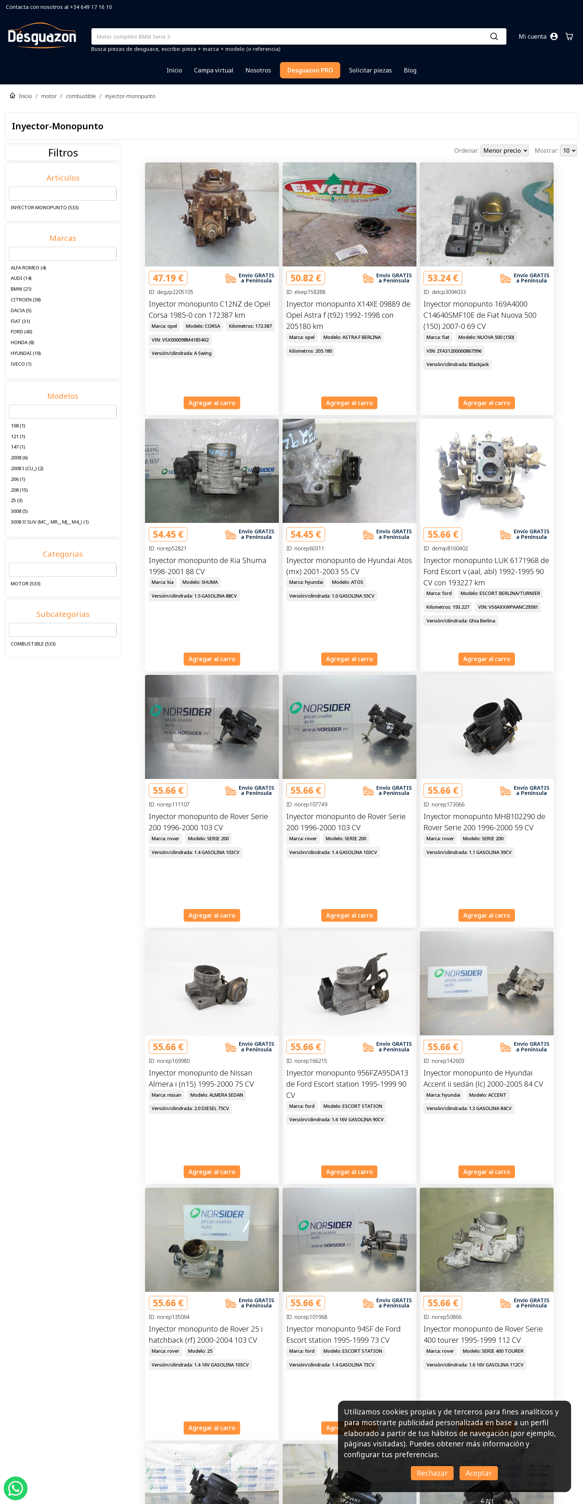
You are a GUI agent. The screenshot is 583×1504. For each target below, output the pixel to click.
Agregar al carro (212, 403)
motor (49, 96)
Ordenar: (467, 150)
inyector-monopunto (130, 96)
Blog (410, 70)
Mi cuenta (533, 36)
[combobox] (14, 193)
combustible (81, 96)
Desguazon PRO (310, 70)
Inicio (174, 70)
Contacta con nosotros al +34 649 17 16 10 (59, 6)
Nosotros (258, 70)
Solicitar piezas (370, 70)
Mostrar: (547, 150)
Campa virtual (213, 70)
